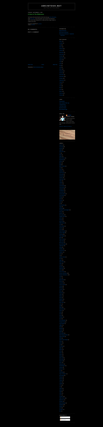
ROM (60, 338)
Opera (60, 307)
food (60, 224)
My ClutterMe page (63, 109)
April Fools (61, 151)
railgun (60, 325)
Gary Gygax (61, 235)
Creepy (60, 196)
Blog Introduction (62, 30)
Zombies (61, 409)
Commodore (62, 187)
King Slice (61, 268)
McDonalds (61, 279)
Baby (60, 154)
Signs (60, 347)
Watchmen (61, 399)
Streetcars (61, 364)
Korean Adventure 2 (63, 274)
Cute (60, 201)
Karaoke (61, 266)
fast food (61, 221)
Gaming (61, 234)
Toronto (60, 378)
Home (43, 64)
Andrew (69, 115)
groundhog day (62, 244)
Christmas (61, 175)
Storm (60, 362)
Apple (60, 149)
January (61, 50)
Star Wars (61, 359)
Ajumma (61, 145)
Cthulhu (61, 200)
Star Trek (61, 357)
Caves (60, 169)
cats (60, 167)
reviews (61, 330)
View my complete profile (65, 126)
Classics (61, 177)
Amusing (61, 146)
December (61, 52)
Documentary (62, 205)
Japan (60, 260)
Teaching (61, 372)
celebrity (61, 170)
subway (61, 367)
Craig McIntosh (62, 104)
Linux (60, 278)
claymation (61, 179)
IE (59, 255)
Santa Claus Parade (63, 339)
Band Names (62, 158)
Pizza (60, 315)
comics (60, 183)
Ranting (61, 328)
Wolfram (61, 406)
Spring (60, 355)
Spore (60, 352)
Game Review (62, 231)
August (60, 59)
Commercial (61, 185)
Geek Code (61, 239)
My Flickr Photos (62, 107)
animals (61, 148)
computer (61, 188)
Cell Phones (61, 172)
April (60, 44)
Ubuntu (60, 390)
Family (60, 219)
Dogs (60, 206)
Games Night (62, 232)
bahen (60, 156)
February (61, 48)
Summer (61, 368)
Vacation (61, 396)
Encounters (61, 214)
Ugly (60, 391)
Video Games (62, 398)
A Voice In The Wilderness (36, 14)
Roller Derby (62, 336)
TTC (60, 385)
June (60, 63)
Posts (62, 417)
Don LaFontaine (53, 17)
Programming (62, 321)
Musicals (61, 292)
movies (33, 24)
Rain (60, 326)
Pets (60, 313)
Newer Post (30, 64)
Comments (63, 419)
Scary (60, 341)
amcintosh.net (51, 6)
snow (60, 351)
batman (60, 161)
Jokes (60, 263)
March (60, 41)
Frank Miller (61, 226)
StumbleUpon (62, 365)
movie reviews (62, 284)
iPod (60, 258)
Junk (60, 265)
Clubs (60, 180)
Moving (60, 287)
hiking (60, 247)
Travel (60, 381)
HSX (60, 253)
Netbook (61, 299)
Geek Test (61, 240)
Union (60, 393)
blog (60, 164)
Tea (60, 370)
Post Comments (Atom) (38, 67)
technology (61, 375)
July (60, 61)
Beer (60, 162)
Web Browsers (62, 403)
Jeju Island (61, 261)
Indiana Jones (62, 256)
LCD (60, 276)
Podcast (61, 317)
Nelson (60, 295)
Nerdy (60, 297)
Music (60, 291)
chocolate (61, 174)
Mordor (60, 281)
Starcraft (61, 360)
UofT (60, 394)
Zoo (60, 411)
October (61, 43)
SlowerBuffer (62, 101)
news (60, 304)
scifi (60, 344)
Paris (60, 312)
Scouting (61, 346)
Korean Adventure (63, 273)
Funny (60, 229)
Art (60, 153)
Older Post (55, 64)
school (60, 342)
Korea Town (61, 271)
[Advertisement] (66, 18)
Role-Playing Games (63, 334)
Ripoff (60, 331)
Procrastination (62, 320)
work (60, 407)
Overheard (61, 308)
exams (60, 218)
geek (60, 237)
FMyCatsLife (62, 222)
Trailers (60, 380)
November (61, 54)
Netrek (60, 300)
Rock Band (61, 333)
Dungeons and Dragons (64, 209)
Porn (60, 318)
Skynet (60, 349)
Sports (60, 354)
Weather (61, 401)
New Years (61, 302)
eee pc (60, 211)
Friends (60, 227)
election (61, 213)
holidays (61, 248)
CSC (60, 198)
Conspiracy (61, 190)
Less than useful (62, 106)
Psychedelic (61, 323)
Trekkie (60, 383)
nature (60, 294)
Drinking (61, 208)
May (60, 65)
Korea (60, 269)
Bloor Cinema (62, 166)
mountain (61, 282)
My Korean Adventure (63, 32)
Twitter (60, 388)
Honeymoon (61, 250)
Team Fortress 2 (62, 373)
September (61, 57)
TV (60, 386)
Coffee (60, 182)
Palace (60, 310)
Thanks (60, 377)
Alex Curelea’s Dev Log (64, 102)
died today (32, 18)
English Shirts (62, 216)
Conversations (62, 193)
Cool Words (61, 195)
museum (61, 289)
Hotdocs (61, 252)
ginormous (61, 242)
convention (61, 192)
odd (60, 305)
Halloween (61, 245)
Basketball (61, 159)
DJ (60, 203)
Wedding (61, 404)
